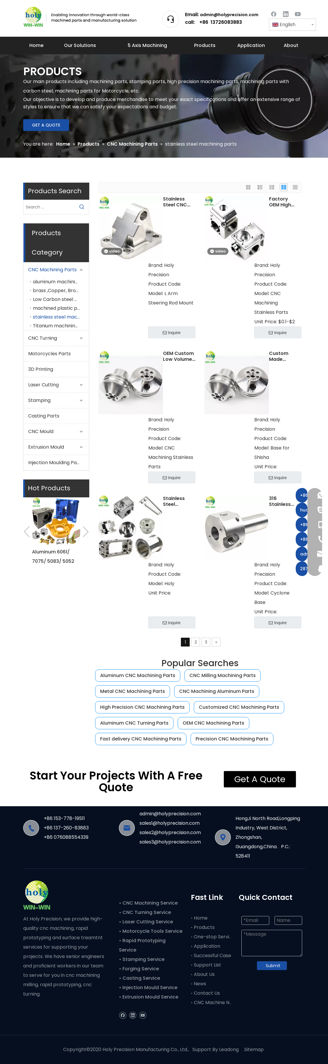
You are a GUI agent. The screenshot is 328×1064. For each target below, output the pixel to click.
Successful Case (212, 955)
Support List (207, 965)
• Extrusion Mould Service (148, 997)
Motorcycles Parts (49, 353)
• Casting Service (139, 978)
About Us (204, 974)
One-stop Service (214, 936)
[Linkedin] (285, 13)
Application (207, 946)
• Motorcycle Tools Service (151, 931)
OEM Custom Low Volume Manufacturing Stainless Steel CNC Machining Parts (179, 356)
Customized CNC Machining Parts (239, 707)
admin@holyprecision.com (229, 15)
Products (204, 927)
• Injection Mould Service (148, 987)
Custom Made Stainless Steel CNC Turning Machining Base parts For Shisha (282, 356)
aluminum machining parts (61, 281)
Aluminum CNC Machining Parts (137, 675)
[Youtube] (297, 13)
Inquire (172, 333)
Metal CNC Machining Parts (132, 691)
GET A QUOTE (46, 125)
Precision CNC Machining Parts (232, 738)
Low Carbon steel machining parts (61, 299)
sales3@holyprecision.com (170, 842)
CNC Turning (42, 338)
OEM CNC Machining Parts (213, 723)
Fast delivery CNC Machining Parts (140, 738)
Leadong (229, 1049)
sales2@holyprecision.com (170, 832)
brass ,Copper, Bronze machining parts (61, 290)
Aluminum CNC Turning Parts (134, 723)
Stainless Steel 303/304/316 (178, 501)
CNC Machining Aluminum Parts (216, 691)
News (200, 983)
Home (201, 918)
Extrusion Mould (46, 447)
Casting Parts (43, 416)
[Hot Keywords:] (82, 207)
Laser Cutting (43, 384)
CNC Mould (40, 431)
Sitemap (254, 1049)
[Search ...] (49, 207)
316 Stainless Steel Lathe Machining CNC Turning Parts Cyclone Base (282, 501)
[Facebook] (273, 13)
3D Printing (40, 369)
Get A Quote (259, 779)
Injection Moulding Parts (55, 462)
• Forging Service (139, 968)
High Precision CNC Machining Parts (142, 707)
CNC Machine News (216, 1002)
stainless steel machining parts (61, 317)
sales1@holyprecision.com (169, 823)
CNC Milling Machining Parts (222, 675)
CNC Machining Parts (52, 269)
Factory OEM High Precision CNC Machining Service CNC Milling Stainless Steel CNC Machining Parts (282, 202)
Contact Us (207, 993)
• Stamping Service (141, 959)
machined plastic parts (60, 308)
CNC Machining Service (149, 903)
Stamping (39, 400)
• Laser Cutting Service (146, 921)
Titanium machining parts (61, 325)
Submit (273, 966)
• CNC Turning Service (145, 912)
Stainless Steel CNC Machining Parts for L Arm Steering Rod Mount (178, 202)
